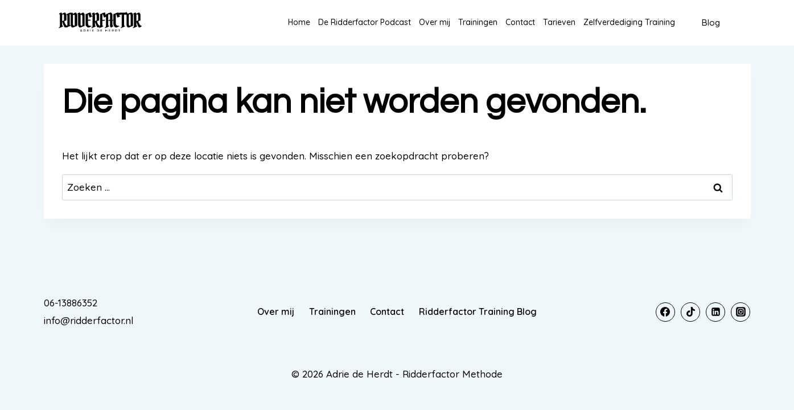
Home (299, 22)
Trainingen (477, 22)
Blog (711, 22)
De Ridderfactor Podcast (364, 22)
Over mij (434, 22)
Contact (520, 22)
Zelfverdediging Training (629, 22)
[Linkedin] (715, 312)
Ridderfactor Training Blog (478, 311)
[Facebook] (665, 312)
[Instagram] (740, 312)
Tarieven (559, 22)
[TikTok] (690, 312)
